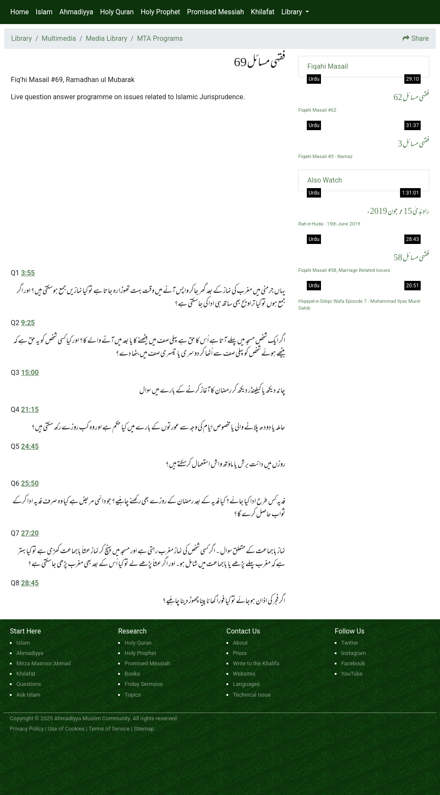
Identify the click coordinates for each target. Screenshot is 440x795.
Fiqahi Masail (327, 66)
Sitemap (144, 728)
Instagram (353, 653)
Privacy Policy (27, 728)
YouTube (352, 673)
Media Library (106, 38)
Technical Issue (252, 694)
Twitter (349, 643)
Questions (28, 684)
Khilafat (263, 12)
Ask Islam (28, 694)
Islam (44, 12)
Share (420, 38)
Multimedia (59, 38)
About (240, 643)
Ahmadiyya (76, 12)
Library (21, 38)
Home (19, 12)
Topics (133, 694)
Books (132, 673)
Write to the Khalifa (256, 663)
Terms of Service (109, 728)
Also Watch (324, 180)
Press (240, 653)
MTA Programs (160, 38)
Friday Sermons (144, 684)
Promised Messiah (215, 12)
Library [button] (292, 12)
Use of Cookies (66, 728)
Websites (244, 673)
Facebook (353, 663)
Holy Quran (117, 12)
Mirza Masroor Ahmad (43, 663)
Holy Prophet (160, 12)
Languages (246, 684)
